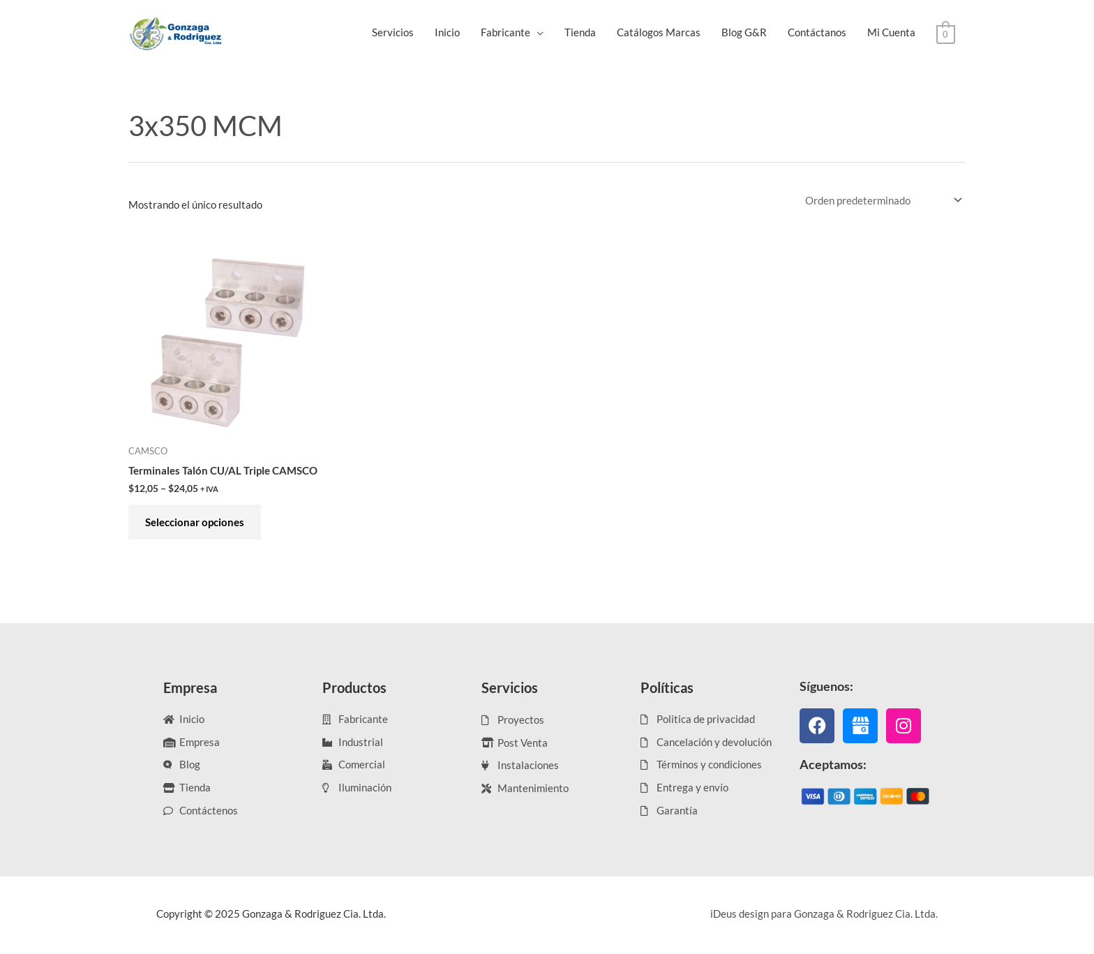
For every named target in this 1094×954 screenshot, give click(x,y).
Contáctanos (817, 32)
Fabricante (505, 32)
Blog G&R (744, 32)
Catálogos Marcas (658, 32)
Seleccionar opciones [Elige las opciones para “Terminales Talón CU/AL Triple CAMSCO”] (195, 522)
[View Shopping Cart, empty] (945, 33)
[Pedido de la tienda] (881, 200)
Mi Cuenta (891, 32)
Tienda (580, 32)
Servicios (393, 32)
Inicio (447, 32)
